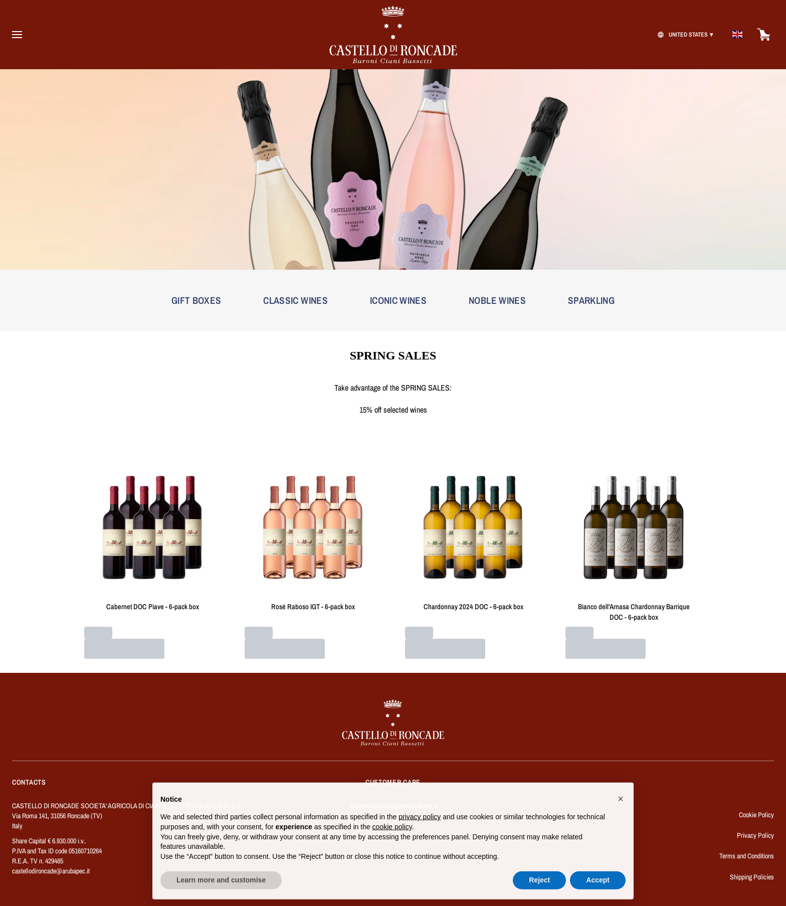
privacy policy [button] (420, 824)
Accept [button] (598, 887)
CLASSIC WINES (295, 300)
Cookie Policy (756, 814)
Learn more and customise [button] (221, 887)
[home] (393, 35)
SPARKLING (591, 300)
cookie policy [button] (392, 834)
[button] (621, 806)
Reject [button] (539, 887)
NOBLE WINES (497, 300)
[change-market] (684, 34)
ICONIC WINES (398, 300)
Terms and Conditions (746, 855)
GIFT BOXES (196, 300)
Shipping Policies (752, 876)
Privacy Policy (755, 835)
